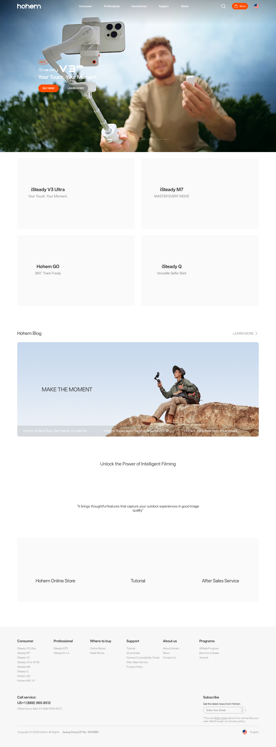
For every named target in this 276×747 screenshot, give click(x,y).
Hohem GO (23, 676)
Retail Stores (97, 652)
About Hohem (171, 648)
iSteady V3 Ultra (26, 648)
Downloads (133, 652)
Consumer (85, 6)
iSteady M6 (23, 666)
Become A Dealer (209, 652)
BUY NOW (48, 88)
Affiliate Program (209, 648)
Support (164, 6)
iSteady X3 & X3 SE (28, 662)
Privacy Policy (135, 666)
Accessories (139, 6)
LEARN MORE (76, 88)
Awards (203, 657)
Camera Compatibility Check (143, 657)
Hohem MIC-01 (26, 680)
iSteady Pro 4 (61, 652)
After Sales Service (137, 662)
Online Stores (98, 648)
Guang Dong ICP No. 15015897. (80, 732)
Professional (111, 6)
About (184, 6)
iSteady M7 (23, 652)
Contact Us (169, 657)
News (166, 652)
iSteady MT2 (61, 648)
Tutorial (131, 648)
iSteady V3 (23, 657)
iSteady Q (22, 671)
